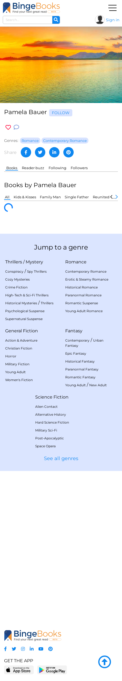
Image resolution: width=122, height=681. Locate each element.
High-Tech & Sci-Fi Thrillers (27, 295)
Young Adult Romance (84, 311)
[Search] (56, 20)
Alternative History (50, 414)
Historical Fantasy (80, 361)
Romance (76, 262)
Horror (10, 356)
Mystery (34, 262)
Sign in (112, 19)
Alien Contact (46, 407)
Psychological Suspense (24, 311)
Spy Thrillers (37, 271)
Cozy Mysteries (17, 279)
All (7, 197)
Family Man (50, 197)
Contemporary (77, 340)
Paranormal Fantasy (82, 369)
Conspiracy (14, 271)
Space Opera (45, 446)
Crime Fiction (16, 287)
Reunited (101, 197)
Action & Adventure (21, 340)
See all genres (61, 458)
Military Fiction (17, 364)
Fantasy (73, 330)
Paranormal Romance (83, 295)
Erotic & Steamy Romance (86, 279)
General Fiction (21, 330)
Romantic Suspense (81, 303)
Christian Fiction (18, 348)
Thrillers (13, 262)
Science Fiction (52, 397)
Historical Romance (81, 287)
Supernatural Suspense (24, 319)
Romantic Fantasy (80, 377)
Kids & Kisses (25, 197)
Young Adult (15, 372)
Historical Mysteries (21, 303)
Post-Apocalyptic (49, 438)
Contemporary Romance (85, 271)
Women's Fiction (19, 380)
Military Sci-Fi (46, 430)
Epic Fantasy (75, 353)
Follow (61, 112)
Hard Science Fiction (52, 422)
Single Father (77, 197)
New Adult (98, 385)
